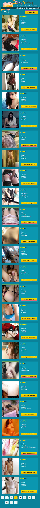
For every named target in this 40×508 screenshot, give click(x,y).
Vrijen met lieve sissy (28, 260)
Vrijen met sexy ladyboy (29, 68)
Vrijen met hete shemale (29, 183)
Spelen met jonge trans (29, 241)
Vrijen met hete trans (28, 434)
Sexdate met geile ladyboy (29, 318)
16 (7, 502)
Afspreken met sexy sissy (29, 49)
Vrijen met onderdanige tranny (29, 88)
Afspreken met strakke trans (29, 376)
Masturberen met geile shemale (29, 454)
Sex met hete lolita (29, 299)
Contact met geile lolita (29, 29)
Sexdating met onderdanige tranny (29, 357)
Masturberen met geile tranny (29, 473)
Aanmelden (31, 12)
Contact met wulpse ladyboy (29, 126)
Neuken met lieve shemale (29, 106)
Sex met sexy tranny (29, 414)
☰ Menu (5, 12)
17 (11, 502)
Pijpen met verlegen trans (29, 337)
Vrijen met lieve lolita (29, 222)
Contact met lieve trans (29, 395)
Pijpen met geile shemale (29, 491)
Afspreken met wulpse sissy (29, 145)
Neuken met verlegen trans (29, 203)
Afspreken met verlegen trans (29, 165)
